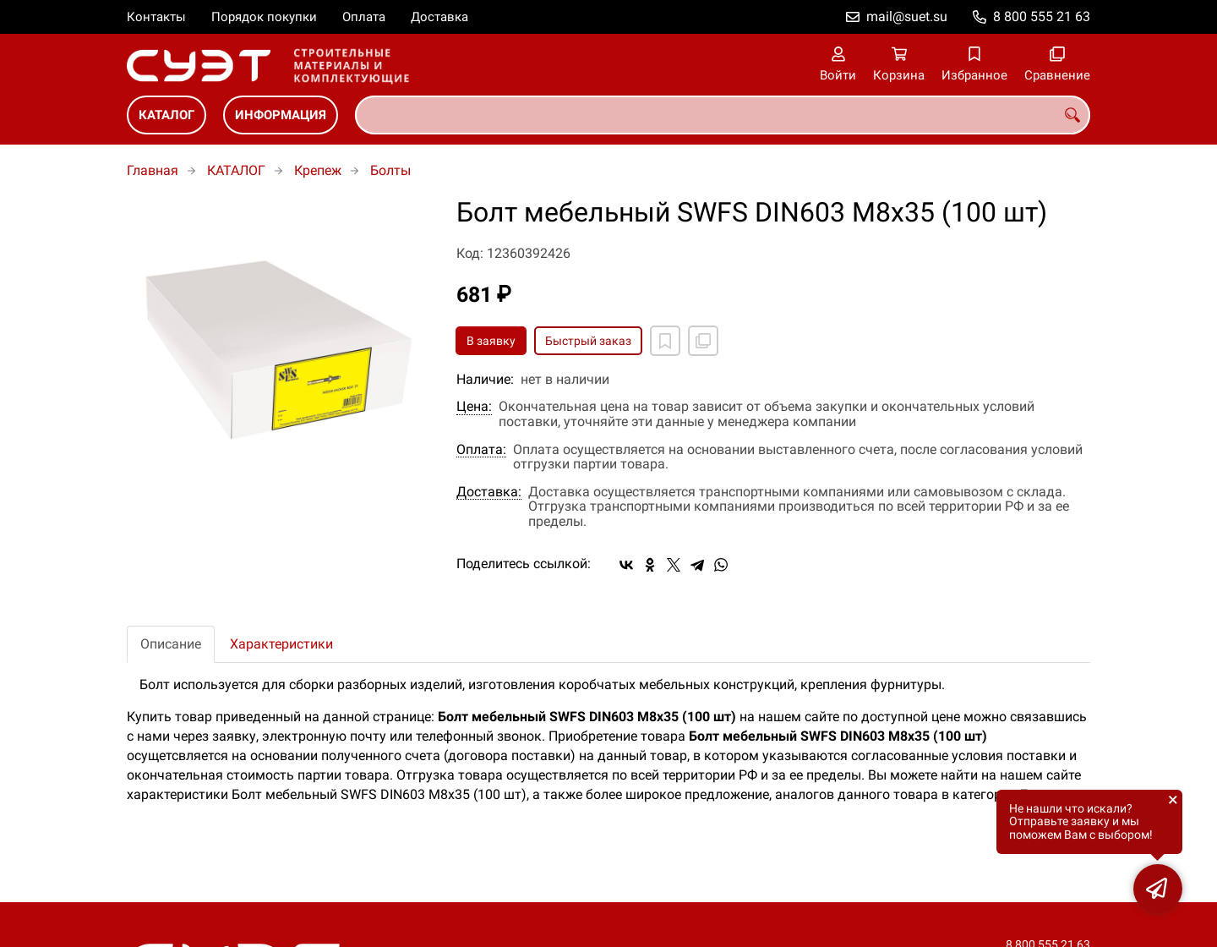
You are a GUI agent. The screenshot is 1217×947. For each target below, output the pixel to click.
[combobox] (722, 115)
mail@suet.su (906, 16)
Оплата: (481, 449)
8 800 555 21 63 (1041, 16)
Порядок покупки (264, 17)
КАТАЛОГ (166, 115)
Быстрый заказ (588, 341)
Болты (390, 170)
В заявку (491, 341)
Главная (152, 170)
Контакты (156, 17)
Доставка (439, 17)
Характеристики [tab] (281, 644)
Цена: (474, 406)
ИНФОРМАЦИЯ (280, 115)
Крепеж (317, 170)
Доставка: (488, 492)
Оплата (363, 17)
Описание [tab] (170, 644)
